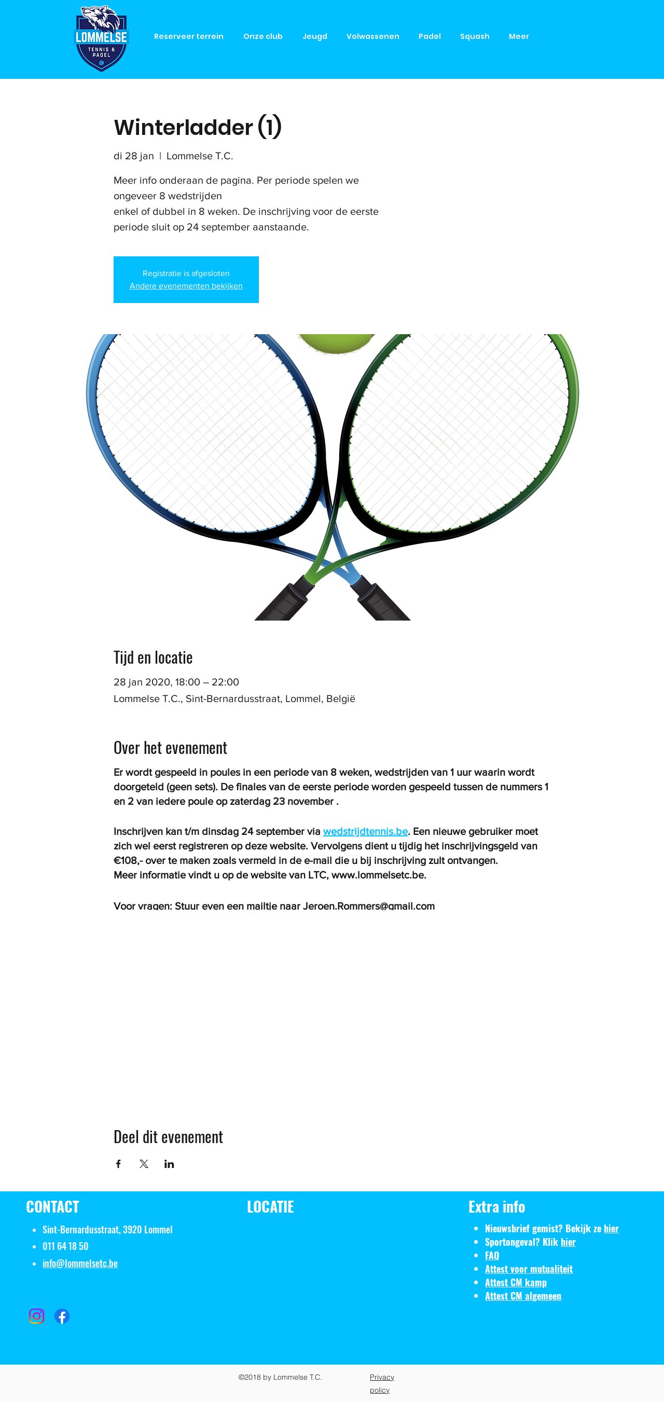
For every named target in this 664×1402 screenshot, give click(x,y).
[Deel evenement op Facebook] (118, 1164)
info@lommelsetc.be (80, 1263)
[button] (265, 36)
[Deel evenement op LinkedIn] (169, 1164)
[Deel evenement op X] (144, 1164)
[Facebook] (62, 1316)
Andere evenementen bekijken (186, 285)
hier (611, 1228)
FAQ (492, 1255)
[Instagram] (36, 1316)
